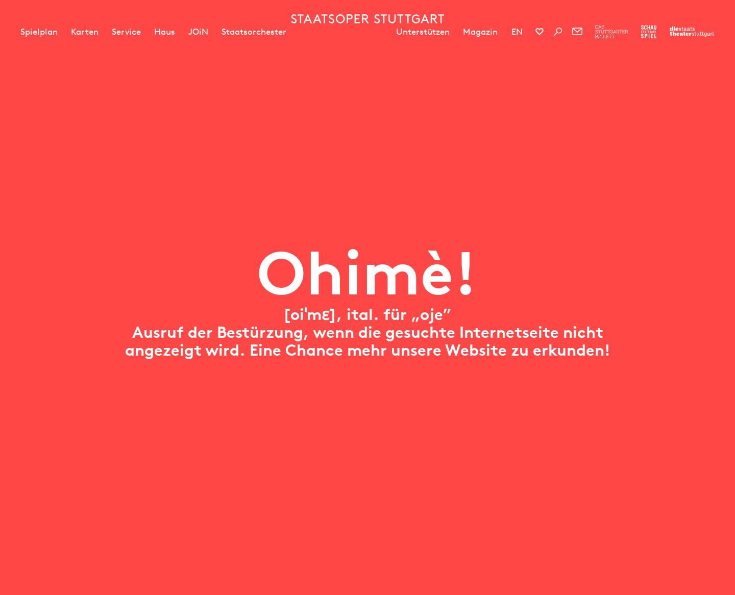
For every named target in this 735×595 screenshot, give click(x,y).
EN (517, 31)
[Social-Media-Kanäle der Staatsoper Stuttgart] (539, 32)
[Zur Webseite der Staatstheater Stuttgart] (692, 31)
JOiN (198, 31)
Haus (164, 31)
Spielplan (39, 31)
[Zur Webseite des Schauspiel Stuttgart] (648, 31)
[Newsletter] (577, 32)
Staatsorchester (254, 31)
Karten (85, 31)
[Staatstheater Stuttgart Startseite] (367, 18)
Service (126, 31)
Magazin (480, 31)
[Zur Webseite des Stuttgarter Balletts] (611, 31)
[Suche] (558, 32)
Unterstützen (423, 31)
